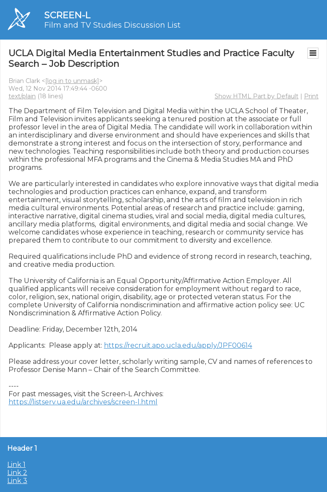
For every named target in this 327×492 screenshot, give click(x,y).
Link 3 (17, 481)
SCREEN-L (67, 15)
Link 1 (16, 465)
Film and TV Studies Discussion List (112, 25)
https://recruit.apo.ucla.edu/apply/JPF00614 (178, 345)
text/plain (22, 96)
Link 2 (17, 473)
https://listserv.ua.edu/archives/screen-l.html (83, 402)
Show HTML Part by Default (256, 96)
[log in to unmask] (72, 81)
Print (311, 96)
